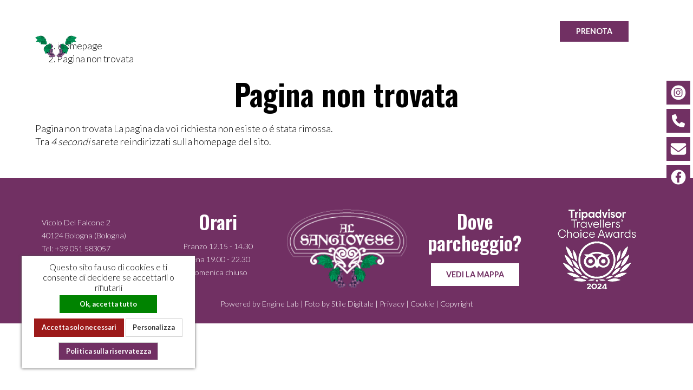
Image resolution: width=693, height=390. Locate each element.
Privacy (392, 303)
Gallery (437, 31)
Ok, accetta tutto (108, 304)
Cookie (422, 303)
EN (675, 31)
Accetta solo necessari (79, 327)
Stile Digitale (352, 303)
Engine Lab (280, 303)
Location (501, 31)
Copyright (456, 303)
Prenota (594, 31)
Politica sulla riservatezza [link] (108, 351)
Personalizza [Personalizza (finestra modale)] (154, 327)
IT (663, 31)
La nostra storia (288, 31)
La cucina (372, 31)
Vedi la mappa (475, 274)
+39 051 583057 (82, 248)
